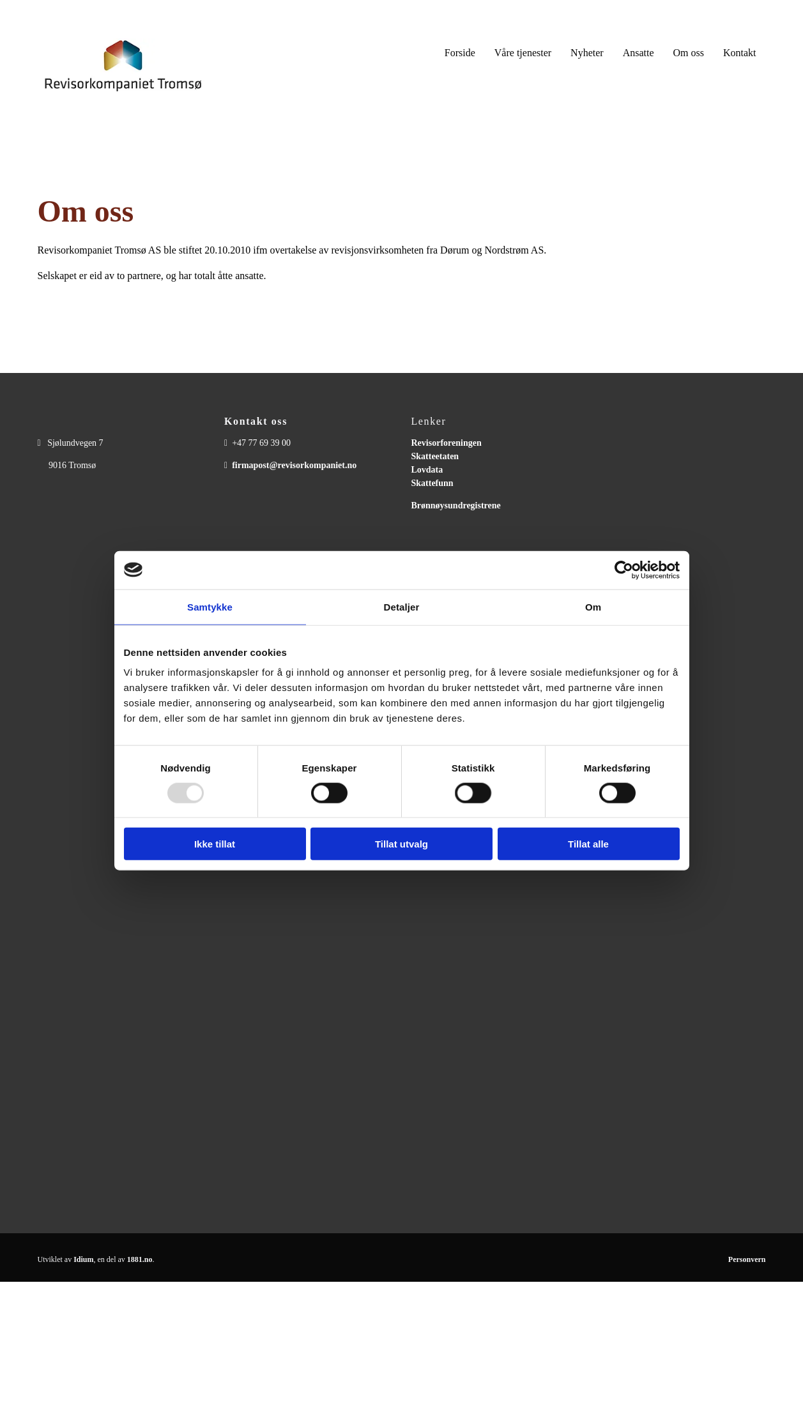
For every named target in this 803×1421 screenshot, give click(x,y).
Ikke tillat (214, 844)
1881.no (140, 1259)
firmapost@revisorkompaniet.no (294, 465)
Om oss (688, 52)
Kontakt (739, 52)
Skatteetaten (435, 456)
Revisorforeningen (446, 443)
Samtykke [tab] (210, 606)
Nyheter (587, 52)
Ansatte (638, 52)
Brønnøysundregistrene (456, 505)
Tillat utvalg (401, 844)
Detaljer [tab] (402, 606)
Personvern (747, 1259)
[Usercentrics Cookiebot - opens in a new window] (624, 569)
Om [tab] (593, 606)
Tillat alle (588, 844)
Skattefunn (432, 483)
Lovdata (427, 470)
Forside (460, 52)
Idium (83, 1259)
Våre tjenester (522, 52)
